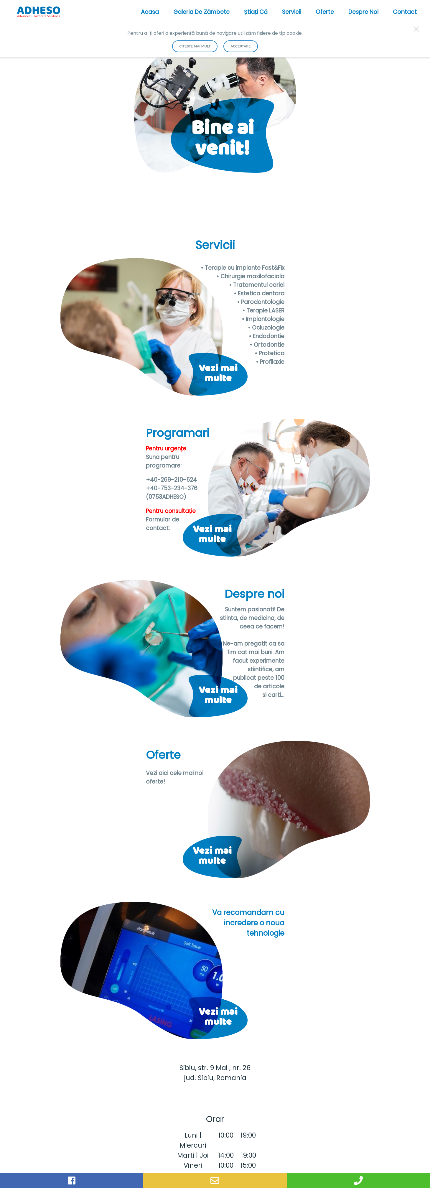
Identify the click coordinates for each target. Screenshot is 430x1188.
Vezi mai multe (218, 375)
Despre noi (363, 12)
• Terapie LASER (263, 311)
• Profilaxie (270, 362)
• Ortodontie (267, 345)
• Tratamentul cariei (256, 285)
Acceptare (240, 46)
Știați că (256, 12)
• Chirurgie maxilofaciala (250, 276)
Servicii (291, 12)
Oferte (325, 12)
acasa (150, 12)
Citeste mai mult (194, 46)
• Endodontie (266, 336)
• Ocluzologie (266, 328)
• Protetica (269, 353)
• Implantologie (263, 319)
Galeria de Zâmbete (201, 12)
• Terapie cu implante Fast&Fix (242, 268)
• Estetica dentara (259, 293)
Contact (405, 12)
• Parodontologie (260, 302)
